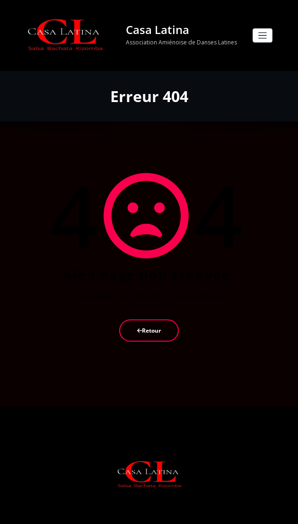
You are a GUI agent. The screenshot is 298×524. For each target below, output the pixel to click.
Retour (149, 328)
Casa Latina (155, 29)
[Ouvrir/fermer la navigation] (263, 34)
